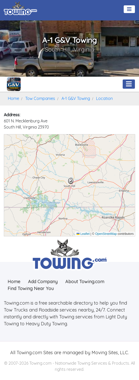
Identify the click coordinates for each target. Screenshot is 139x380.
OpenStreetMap (106, 234)
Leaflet (83, 234)
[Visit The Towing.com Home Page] (20, 7)
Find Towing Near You (31, 288)
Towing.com (28, 352)
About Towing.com (84, 281)
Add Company (43, 281)
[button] (70, 181)
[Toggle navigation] (129, 9)
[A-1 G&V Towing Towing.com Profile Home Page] (13, 84)
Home (14, 281)
